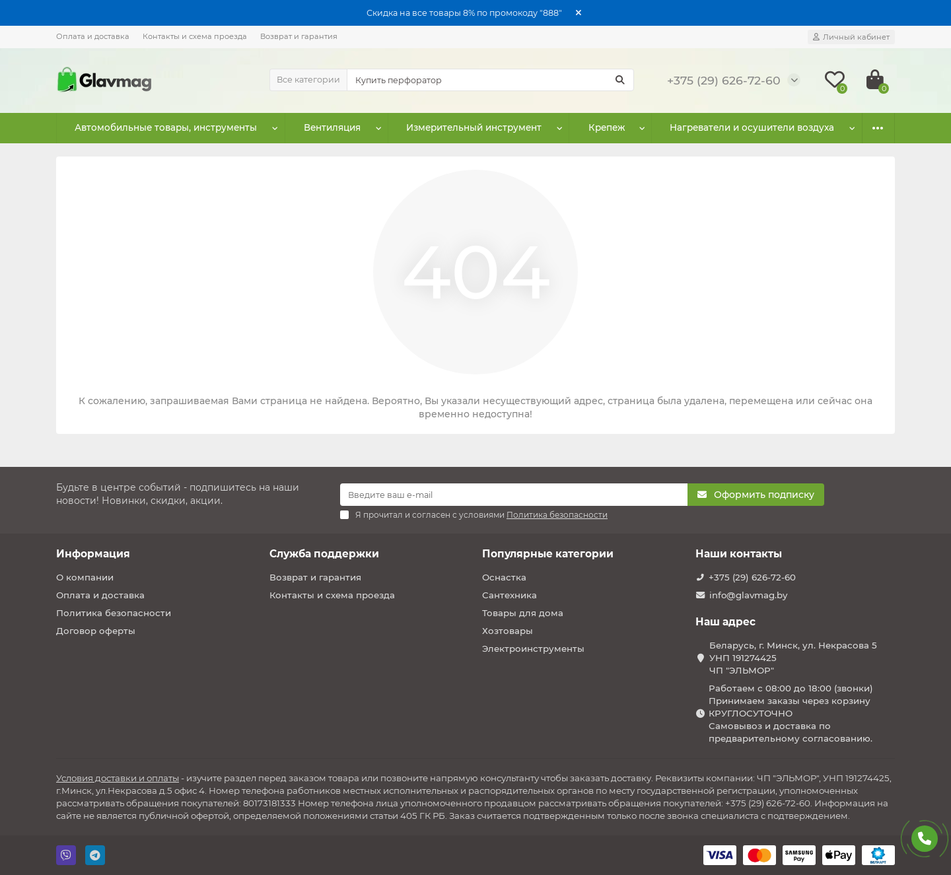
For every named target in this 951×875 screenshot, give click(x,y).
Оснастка (504, 577)
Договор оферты (95, 630)
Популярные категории (548, 553)
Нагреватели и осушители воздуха (752, 128)
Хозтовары (507, 630)
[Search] (491, 80)
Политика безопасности (113, 613)
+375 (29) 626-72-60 (752, 577)
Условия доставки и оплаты (117, 778)
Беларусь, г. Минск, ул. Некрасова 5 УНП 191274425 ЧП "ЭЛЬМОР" (793, 658)
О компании (85, 577)
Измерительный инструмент (474, 128)
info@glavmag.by (748, 595)
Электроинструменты (533, 648)
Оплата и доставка (92, 36)
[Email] (513, 494)
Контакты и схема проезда (195, 36)
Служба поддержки (324, 553)
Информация (93, 553)
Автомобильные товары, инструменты (166, 128)
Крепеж (607, 128)
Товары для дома (522, 613)
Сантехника (509, 595)
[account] (851, 37)
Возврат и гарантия (298, 36)
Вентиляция (332, 128)
